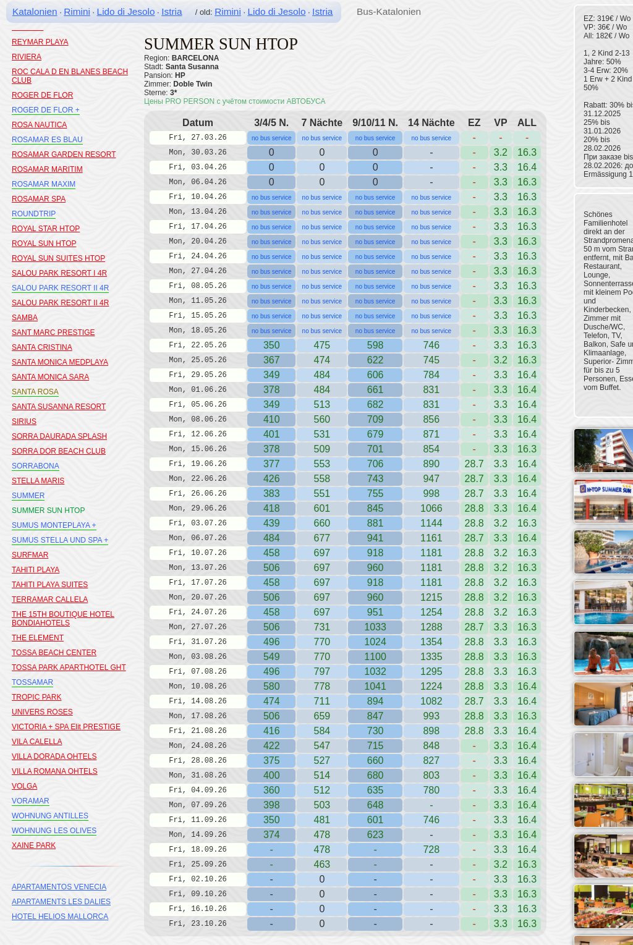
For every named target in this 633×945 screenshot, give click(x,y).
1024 (375, 642)
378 (271, 389)
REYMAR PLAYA (40, 42)
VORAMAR (30, 801)
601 (375, 820)
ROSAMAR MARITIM (47, 169)
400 (271, 775)
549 (271, 656)
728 (431, 849)
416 (271, 731)
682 (375, 404)
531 (321, 434)
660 (321, 523)
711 (321, 701)
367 (271, 360)
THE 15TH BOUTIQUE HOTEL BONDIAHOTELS (63, 618)
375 (271, 760)
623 (375, 834)
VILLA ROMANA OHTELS (55, 771)
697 (321, 553)
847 (375, 716)
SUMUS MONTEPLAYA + (54, 525)
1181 (431, 553)
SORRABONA (35, 466)
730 (375, 731)
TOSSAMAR (32, 682)
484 (321, 375)
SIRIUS (24, 421)
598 (375, 345)
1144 (431, 523)
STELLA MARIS (38, 481)
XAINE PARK (34, 845)
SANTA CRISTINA (42, 347)
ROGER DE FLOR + (46, 110)
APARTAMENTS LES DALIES (61, 901)
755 (375, 493)
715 (375, 745)
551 (321, 493)
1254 (431, 612)
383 (271, 493)
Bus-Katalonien (389, 11)
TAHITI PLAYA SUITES (50, 584)
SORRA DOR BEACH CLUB (59, 451)
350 (271, 345)
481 (321, 820)
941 (375, 538)
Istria (171, 11)
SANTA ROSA (35, 392)
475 (321, 345)
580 (271, 686)
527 (321, 760)
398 (271, 805)
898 (431, 731)
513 (321, 404)
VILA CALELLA (37, 741)
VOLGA (24, 786)
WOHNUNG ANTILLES (50, 816)
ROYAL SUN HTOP (44, 243)
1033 (375, 627)
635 (375, 790)
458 (271, 553)
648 (375, 805)
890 (431, 464)
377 (271, 464)
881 (375, 523)
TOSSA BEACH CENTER (54, 652)
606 (375, 375)
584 (321, 731)
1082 (431, 701)
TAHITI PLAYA (35, 570)
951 (375, 612)
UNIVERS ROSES (42, 712)
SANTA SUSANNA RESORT (59, 406)
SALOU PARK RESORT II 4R (60, 288)
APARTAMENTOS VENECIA (59, 887)
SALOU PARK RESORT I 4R (59, 273)
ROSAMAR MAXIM (43, 184)
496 (271, 642)
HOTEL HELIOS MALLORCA (60, 916)
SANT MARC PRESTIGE (53, 332)
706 (375, 464)
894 (375, 701)
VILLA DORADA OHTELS (54, 756)
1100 (375, 656)
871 (431, 434)
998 (431, 493)
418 (271, 508)
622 (375, 360)
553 (321, 464)
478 (321, 849)
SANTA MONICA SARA (50, 377)
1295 (431, 671)
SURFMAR (30, 555)
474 (271, 701)
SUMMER (28, 495)
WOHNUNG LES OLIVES (54, 830)
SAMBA (25, 317)
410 (271, 419)
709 (375, 419)
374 (271, 834)
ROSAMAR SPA (39, 199)
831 (431, 404)
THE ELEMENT (38, 638)
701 (375, 449)
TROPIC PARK (36, 697)
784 (431, 375)
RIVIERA (26, 57)
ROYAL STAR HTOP (46, 228)
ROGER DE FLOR (42, 95)
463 (321, 864)
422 (271, 745)
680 (375, 775)
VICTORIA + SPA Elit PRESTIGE (66, 727)
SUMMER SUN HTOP (48, 510)
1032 (375, 671)
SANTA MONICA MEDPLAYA (60, 362)
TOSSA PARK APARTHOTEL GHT (69, 667)
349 (271, 375)
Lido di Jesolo (126, 11)
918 (375, 553)
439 (271, 523)
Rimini (77, 11)
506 (271, 567)
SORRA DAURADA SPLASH (59, 436)
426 (271, 478)
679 (375, 434)
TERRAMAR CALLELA (50, 599)
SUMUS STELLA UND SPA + (60, 540)
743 (375, 478)
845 (375, 508)
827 (431, 760)
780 (431, 790)
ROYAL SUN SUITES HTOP (58, 258)
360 (271, 790)
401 (271, 434)
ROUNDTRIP (34, 214)
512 (321, 790)
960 (375, 567)
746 (431, 345)
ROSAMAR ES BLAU (47, 139)
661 (375, 389)
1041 (375, 686)
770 (321, 642)
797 (321, 671)
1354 (431, 642)
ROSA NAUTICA (39, 125)
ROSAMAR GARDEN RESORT (64, 154)
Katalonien (34, 11)
